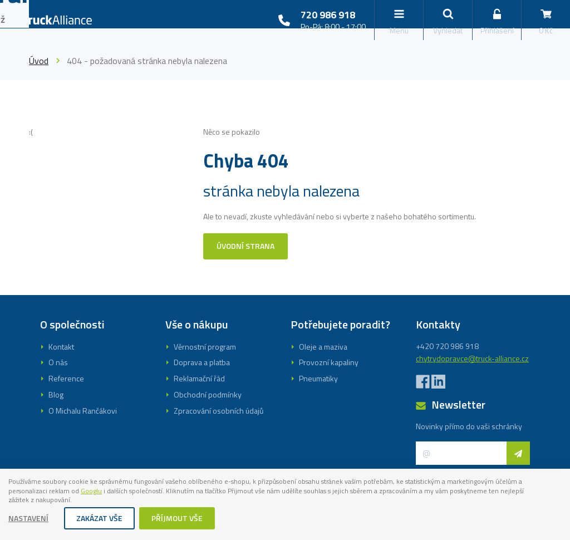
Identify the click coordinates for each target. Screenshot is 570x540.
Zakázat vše (100, 519)
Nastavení (29, 519)
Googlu (186, 489)
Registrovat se (285, 330)
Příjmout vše (177, 519)
